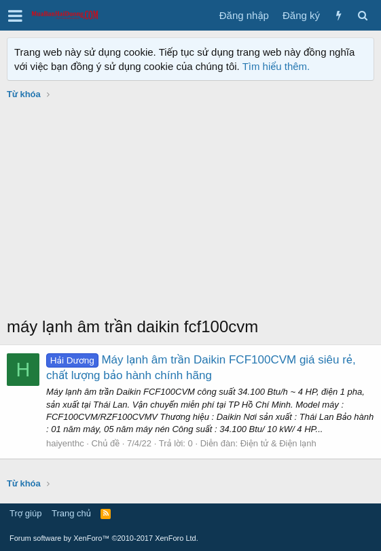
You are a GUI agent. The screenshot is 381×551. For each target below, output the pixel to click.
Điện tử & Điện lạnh (278, 443)
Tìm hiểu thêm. (276, 66)
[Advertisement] (190, 213)
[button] (15, 15)
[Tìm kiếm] (362, 15)
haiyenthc (65, 443)
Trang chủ (71, 513)
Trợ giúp (25, 513)
